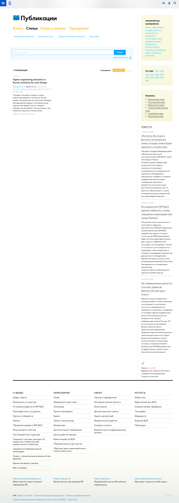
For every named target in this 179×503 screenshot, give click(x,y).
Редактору (169, 495)
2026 (162, 71)
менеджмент (161, 50)
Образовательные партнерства (68, 443)
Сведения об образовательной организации (27, 450)
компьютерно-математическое (152, 45)
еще (147, 80)
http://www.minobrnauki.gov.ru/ (27, 478)
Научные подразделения (105, 397)
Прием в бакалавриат (63, 411)
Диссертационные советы (106, 411)
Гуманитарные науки (156, 99)
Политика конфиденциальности (78, 495)
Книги (18, 28)
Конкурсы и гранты (103, 425)
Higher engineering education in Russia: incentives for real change (30, 81)
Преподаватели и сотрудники (26, 411)
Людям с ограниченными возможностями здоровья (32, 457)
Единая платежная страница (25, 463)
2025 (147, 74)
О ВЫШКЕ (18, 392)
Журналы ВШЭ (141, 420)
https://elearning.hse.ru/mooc (148, 478)
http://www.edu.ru (102, 478)
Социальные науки (155, 113)
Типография (140, 411)
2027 (157, 71)
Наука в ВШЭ (94, 36)
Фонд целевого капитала (24, 429)
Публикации (39, 18)
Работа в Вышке (20, 467)
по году (129, 70)
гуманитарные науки (153, 38)
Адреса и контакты (25, 495)
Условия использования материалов (49, 495)
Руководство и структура (24, 402)
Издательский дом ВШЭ (145, 402)
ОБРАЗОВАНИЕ (62, 392)
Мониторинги (100, 406)
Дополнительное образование (68, 429)
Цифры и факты (20, 397)
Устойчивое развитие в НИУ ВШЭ (28, 406)
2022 (162, 74)
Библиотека (140, 397)
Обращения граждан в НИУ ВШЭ (27, 425)
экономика (149, 55)
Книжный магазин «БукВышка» (148, 406)
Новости (146, 127)
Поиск (120, 52)
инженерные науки (153, 41)
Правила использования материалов (71, 36)
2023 (157, 74)
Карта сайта (72, 499)
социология (156, 52)
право (147, 52)
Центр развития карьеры (65, 434)
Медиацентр (140, 416)
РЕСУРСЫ (140, 392)
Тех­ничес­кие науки (155, 116)
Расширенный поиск (46, 36)
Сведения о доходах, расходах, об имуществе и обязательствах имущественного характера (29, 441)
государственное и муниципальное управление (153, 33)
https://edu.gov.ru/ (62, 478)
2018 (162, 77)
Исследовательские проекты (107, 402)
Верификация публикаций (24, 36)
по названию (117, 70)
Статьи (32, 28)
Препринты (79, 28)
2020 (152, 77)
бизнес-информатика (154, 27)
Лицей (56, 397)
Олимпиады (59, 406)
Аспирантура (59, 425)
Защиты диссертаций (103, 416)
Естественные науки (156, 102)
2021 (147, 77)
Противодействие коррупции (26, 434)
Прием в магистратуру (64, 420)
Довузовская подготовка (65, 402)
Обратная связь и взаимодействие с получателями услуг (70, 449)
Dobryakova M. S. (19, 87)
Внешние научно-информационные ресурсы (110, 431)
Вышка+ (57, 416)
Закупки (16, 420)
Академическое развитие (105, 420)
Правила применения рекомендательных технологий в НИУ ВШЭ (39, 499)
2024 (152, 74)
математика (150, 50)
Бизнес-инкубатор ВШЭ (64, 439)
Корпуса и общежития (23, 416)
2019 (157, 77)
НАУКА (98, 392)
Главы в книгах (53, 28)
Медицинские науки (156, 105)
